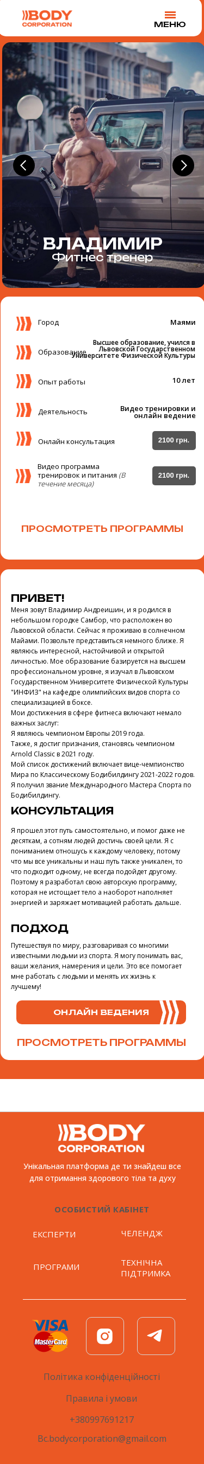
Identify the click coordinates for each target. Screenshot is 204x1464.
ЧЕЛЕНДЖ (142, 1233)
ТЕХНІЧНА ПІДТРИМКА (145, 1268)
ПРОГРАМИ (56, 1266)
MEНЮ (170, 24)
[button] (101, 1012)
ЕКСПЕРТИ (54, 1234)
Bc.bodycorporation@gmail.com (102, 1438)
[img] (104, 1336)
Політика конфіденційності (102, 1377)
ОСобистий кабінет (102, 1209)
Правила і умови (101, 1398)
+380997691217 (102, 1420)
